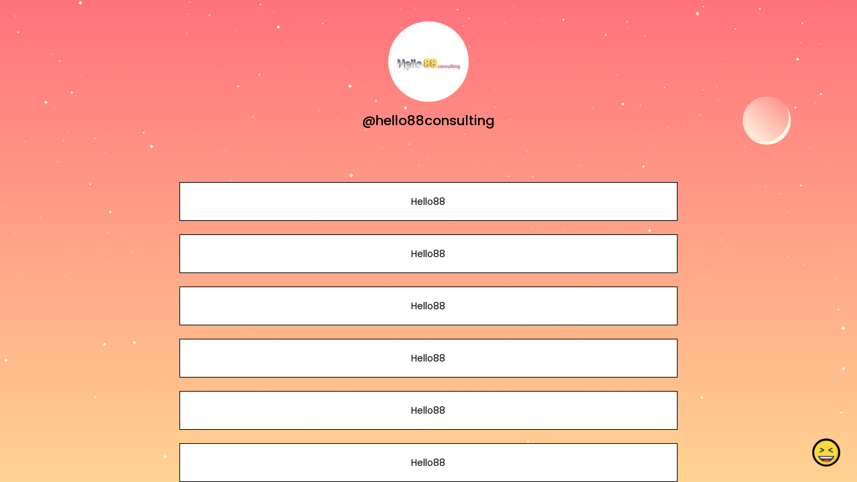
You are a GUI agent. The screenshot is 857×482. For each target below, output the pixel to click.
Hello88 (428, 201)
